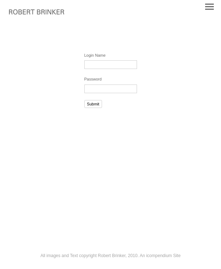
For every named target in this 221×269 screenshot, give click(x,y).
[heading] (36, 13)
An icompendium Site (160, 255)
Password (93, 79)
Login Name (95, 55)
